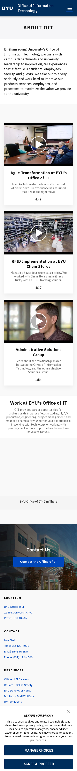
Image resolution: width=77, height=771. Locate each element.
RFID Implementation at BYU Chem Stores (38, 263)
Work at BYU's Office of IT (38, 402)
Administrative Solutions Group (38, 352)
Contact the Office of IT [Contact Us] (39, 561)
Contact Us (38, 549)
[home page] (7, 8)
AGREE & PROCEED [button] (39, 764)
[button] (68, 711)
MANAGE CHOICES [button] (38, 750)
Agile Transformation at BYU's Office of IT (38, 175)
